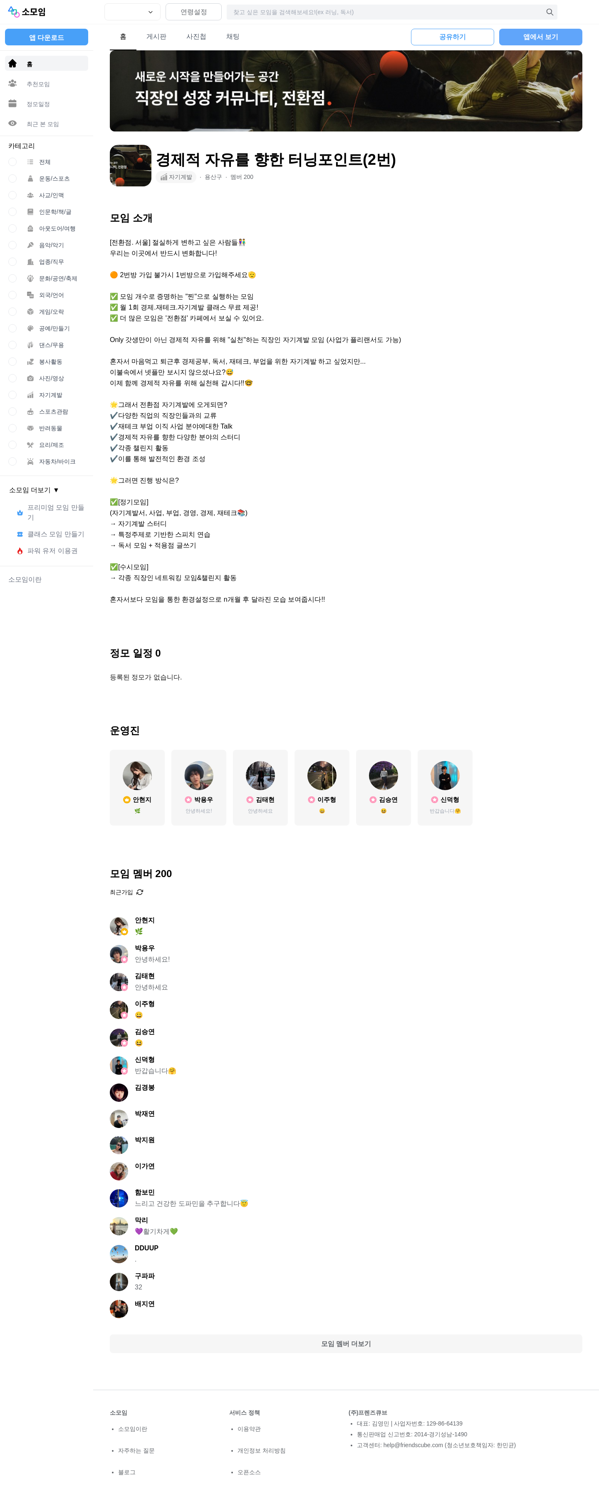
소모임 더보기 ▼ (34, 489)
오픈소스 (249, 1472)
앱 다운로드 (46, 37)
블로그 (127, 1472)
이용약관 (249, 1429)
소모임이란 (132, 1429)
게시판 (156, 36)
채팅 (233, 36)
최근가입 (126, 892)
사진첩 (196, 36)
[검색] (549, 12)
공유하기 (452, 36)
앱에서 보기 (540, 36)
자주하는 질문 (136, 1450)
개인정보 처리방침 (262, 1450)
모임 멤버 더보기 (346, 1343)
